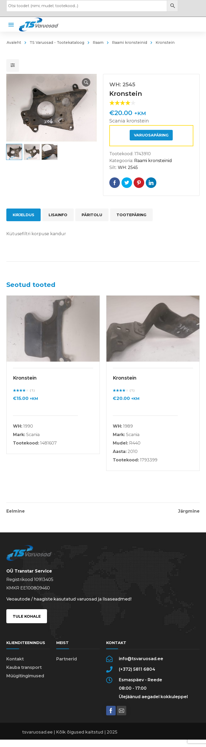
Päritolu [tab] (92, 214)
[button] (86, 82)
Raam (98, 42)
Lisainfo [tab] (58, 214)
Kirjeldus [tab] (23, 214)
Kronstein (25, 378)
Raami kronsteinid (129, 42)
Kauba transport (24, 667)
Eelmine (15, 511)
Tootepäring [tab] (131, 214)
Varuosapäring (151, 135)
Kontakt (15, 658)
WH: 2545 (128, 167)
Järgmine (189, 511)
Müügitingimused (25, 675)
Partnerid (66, 658)
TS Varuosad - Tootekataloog (57, 42)
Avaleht (14, 42)
